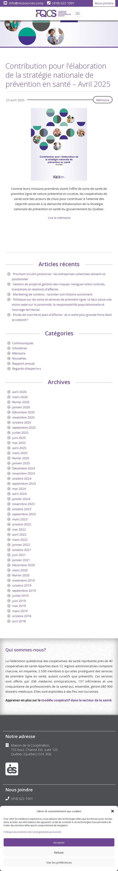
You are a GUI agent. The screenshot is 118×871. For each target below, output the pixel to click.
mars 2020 (20, 570)
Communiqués (22, 343)
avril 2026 (19, 392)
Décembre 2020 (23, 565)
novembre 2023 (23, 504)
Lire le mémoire (59, 218)
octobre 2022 (21, 524)
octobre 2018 (21, 616)
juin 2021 (19, 555)
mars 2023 (20, 519)
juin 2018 (19, 621)
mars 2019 (20, 611)
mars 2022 (20, 539)
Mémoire (102, 100)
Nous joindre (104, 3)
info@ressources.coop (26, 3)
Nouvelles (19, 358)
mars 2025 (20, 453)
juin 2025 (19, 438)
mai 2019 (19, 606)
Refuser (59, 852)
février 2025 (20, 458)
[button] (112, 811)
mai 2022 (19, 529)
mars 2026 (20, 397)
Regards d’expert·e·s (26, 368)
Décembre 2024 (23, 468)
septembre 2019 (24, 590)
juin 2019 (19, 601)
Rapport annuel (23, 363)
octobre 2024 (21, 478)
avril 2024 (19, 494)
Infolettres (19, 348)
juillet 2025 (20, 432)
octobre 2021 (21, 550)
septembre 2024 (24, 483)
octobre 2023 (21, 509)
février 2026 (20, 402)
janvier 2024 (21, 499)
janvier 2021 (21, 560)
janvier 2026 (21, 407)
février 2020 (20, 575)
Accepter (59, 842)
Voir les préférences (59, 862)
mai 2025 (19, 443)
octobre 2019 (21, 585)
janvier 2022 (21, 545)
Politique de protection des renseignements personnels (32, 832)
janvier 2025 (21, 463)
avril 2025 (19, 448)
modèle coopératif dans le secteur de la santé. (76, 700)
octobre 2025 (21, 422)
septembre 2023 (24, 514)
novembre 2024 (23, 473)
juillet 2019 (20, 596)
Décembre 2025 (23, 412)
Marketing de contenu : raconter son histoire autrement (52, 294)
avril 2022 (19, 534)
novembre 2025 (23, 417)
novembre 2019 (23, 580)
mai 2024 (19, 489)
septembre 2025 (24, 427)
